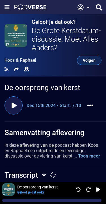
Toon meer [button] (89, 156)
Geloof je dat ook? (53, 22)
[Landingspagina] (30, 7)
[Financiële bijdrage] (26, 69)
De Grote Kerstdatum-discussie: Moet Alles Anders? (66, 39)
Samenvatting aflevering (45, 132)
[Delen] (16, 69)
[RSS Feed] (6, 69)
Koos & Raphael (20, 60)
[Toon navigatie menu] (7, 7)
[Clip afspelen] (14, 105)
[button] (83, 7)
